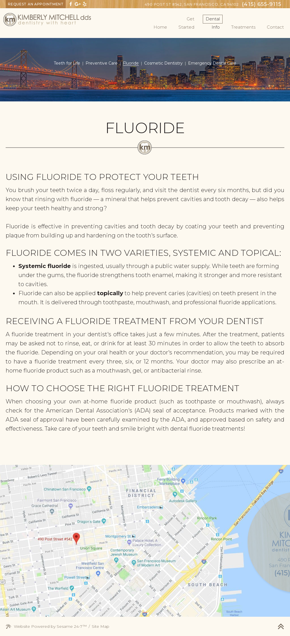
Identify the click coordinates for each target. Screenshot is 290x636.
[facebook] (71, 4)
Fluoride (131, 63)
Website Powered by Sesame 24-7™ (46, 626)
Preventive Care (102, 63)
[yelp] (85, 4)
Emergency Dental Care (212, 63)
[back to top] (281, 626)
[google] (78, 4)
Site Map (100, 626)
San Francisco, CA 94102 (191, 4)
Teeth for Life (67, 63)
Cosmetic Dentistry (163, 63)
